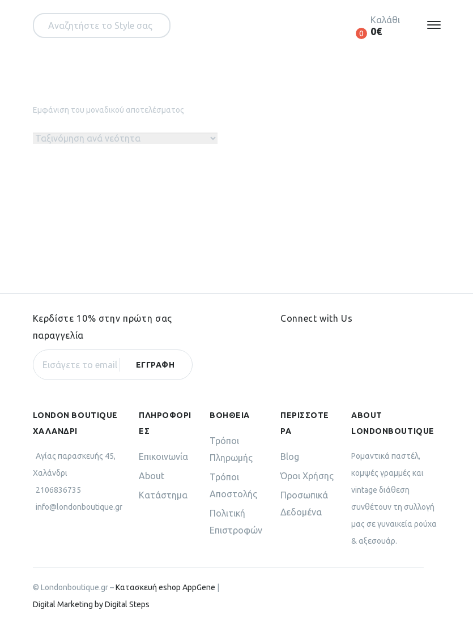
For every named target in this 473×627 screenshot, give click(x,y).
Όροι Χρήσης (307, 476)
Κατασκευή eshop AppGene (165, 587)
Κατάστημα (163, 495)
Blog (289, 456)
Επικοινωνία (163, 456)
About (151, 476)
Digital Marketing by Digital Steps (91, 604)
